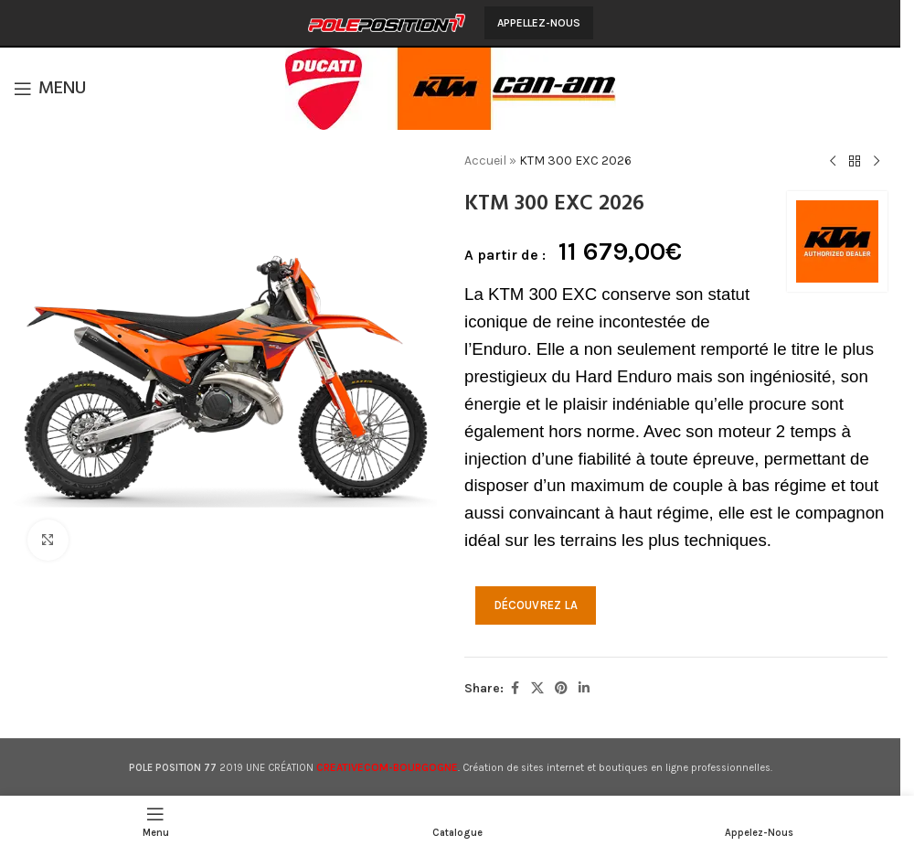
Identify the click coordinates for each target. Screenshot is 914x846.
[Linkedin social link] (584, 688)
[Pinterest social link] (561, 688)
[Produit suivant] (876, 162)
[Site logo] (387, 21)
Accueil (485, 160)
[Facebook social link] (515, 688)
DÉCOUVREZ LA (536, 605)
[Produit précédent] (832, 162)
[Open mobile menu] (50, 88)
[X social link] (537, 688)
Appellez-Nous (538, 22)
